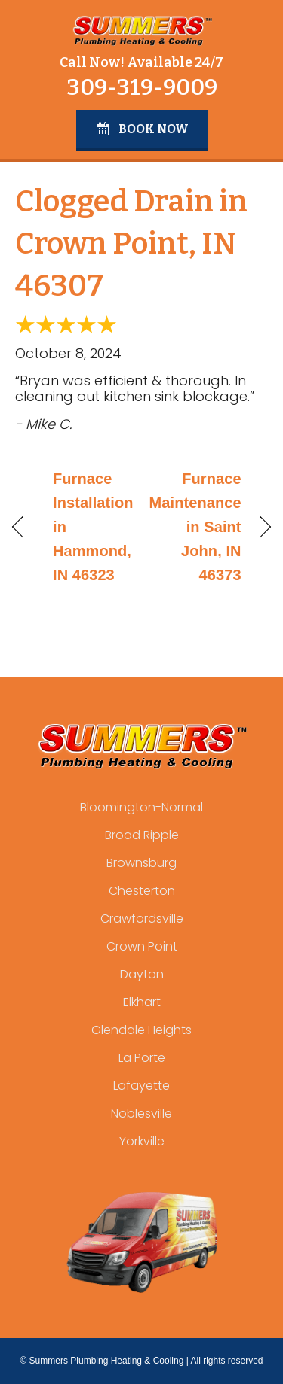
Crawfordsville (141, 918)
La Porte (141, 1057)
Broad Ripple (142, 835)
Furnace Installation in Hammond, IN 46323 (93, 526)
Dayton (142, 974)
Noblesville (141, 1113)
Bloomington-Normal (141, 807)
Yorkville (142, 1141)
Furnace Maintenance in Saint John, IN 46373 (195, 526)
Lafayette (141, 1085)
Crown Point (141, 946)
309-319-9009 (141, 87)
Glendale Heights (141, 1030)
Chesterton (142, 890)
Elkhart (142, 1002)
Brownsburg (141, 862)
